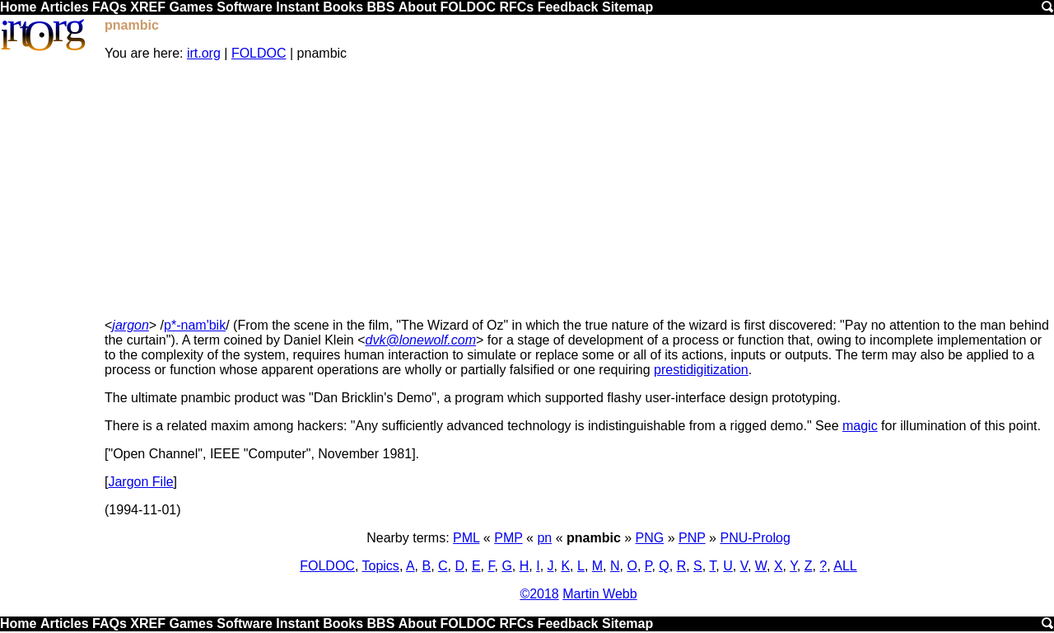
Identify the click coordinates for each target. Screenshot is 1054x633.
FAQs (109, 7)
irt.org (204, 53)
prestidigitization (701, 370)
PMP (508, 538)
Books (343, 7)
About (417, 7)
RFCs (516, 7)
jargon (130, 325)
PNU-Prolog (755, 538)
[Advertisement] (578, 189)
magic (860, 426)
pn (544, 538)
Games (190, 7)
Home (18, 7)
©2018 (539, 594)
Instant (297, 7)
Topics (380, 566)
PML (466, 538)
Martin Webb (599, 594)
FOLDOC (468, 7)
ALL (844, 566)
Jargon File (140, 482)
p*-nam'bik (195, 325)
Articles (64, 7)
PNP (692, 538)
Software (245, 7)
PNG (650, 538)
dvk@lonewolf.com (421, 340)
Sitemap (627, 7)
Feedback (568, 7)
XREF (148, 7)
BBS (381, 7)
